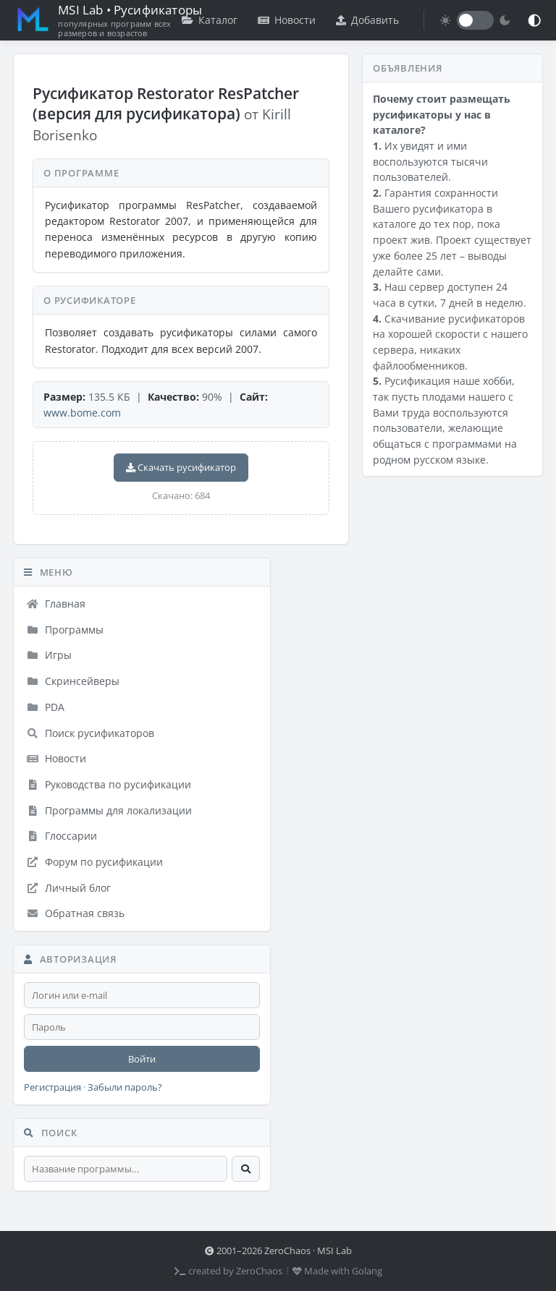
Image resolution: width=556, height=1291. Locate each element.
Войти (142, 1058)
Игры (49, 655)
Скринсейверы (72, 681)
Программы (65, 629)
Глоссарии (61, 836)
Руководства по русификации (108, 784)
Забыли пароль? (125, 1087)
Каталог (209, 20)
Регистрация (52, 1087)
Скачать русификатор (181, 467)
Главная (55, 603)
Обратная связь (75, 913)
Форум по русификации (94, 862)
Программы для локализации (109, 810)
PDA (45, 707)
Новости (287, 20)
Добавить (367, 20)
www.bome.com (82, 412)
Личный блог (68, 888)
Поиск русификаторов (90, 733)
